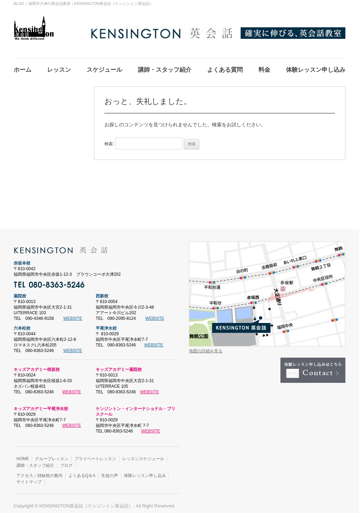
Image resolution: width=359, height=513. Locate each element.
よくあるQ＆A (81, 471)
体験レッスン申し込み (145, 471)
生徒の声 (109, 471)
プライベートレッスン (95, 454)
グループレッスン (51, 454)
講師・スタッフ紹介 (35, 461)
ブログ (66, 461)
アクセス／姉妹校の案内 (39, 471)
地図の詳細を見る (205, 346)
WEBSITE (72, 314)
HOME (22, 454)
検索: (109, 139)
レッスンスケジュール (143, 454)
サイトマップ (29, 477)
